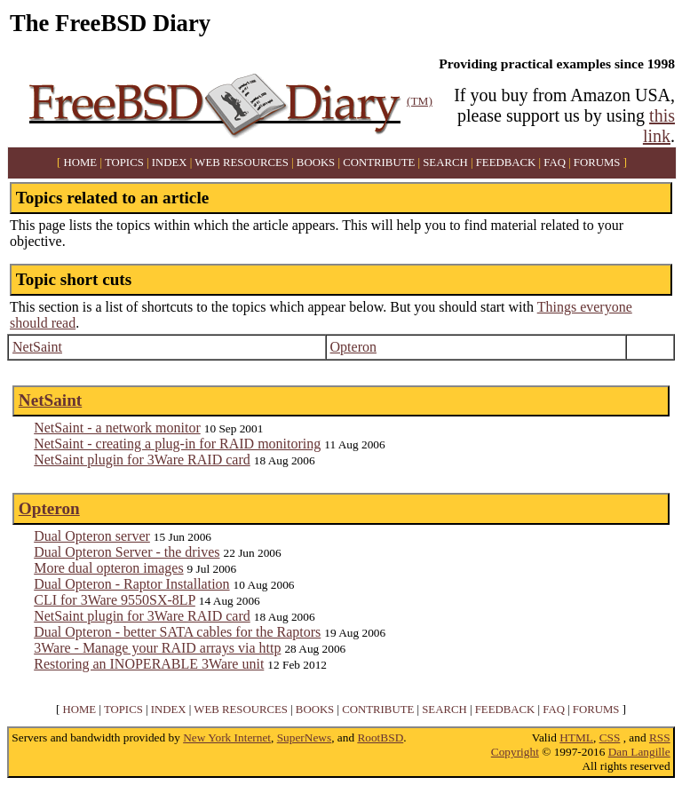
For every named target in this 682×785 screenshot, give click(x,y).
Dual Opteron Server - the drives (126, 551)
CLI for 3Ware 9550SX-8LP (114, 599)
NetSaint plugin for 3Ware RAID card (142, 459)
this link (659, 126)
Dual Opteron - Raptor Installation (131, 583)
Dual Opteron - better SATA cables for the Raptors (177, 631)
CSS (610, 737)
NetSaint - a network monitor (117, 427)
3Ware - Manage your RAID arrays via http (157, 647)
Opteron (353, 346)
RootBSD (380, 737)
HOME (81, 162)
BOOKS (316, 162)
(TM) (419, 100)
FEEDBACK (506, 162)
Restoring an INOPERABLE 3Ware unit (149, 663)
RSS (659, 737)
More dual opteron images (108, 567)
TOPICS (124, 162)
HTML (576, 737)
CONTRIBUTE (379, 162)
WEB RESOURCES (241, 162)
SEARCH (445, 162)
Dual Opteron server (92, 535)
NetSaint (37, 346)
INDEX (169, 162)
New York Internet (227, 737)
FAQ (554, 162)
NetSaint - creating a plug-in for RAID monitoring (177, 443)
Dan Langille (639, 751)
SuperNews (304, 737)
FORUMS (597, 162)
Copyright (515, 751)
